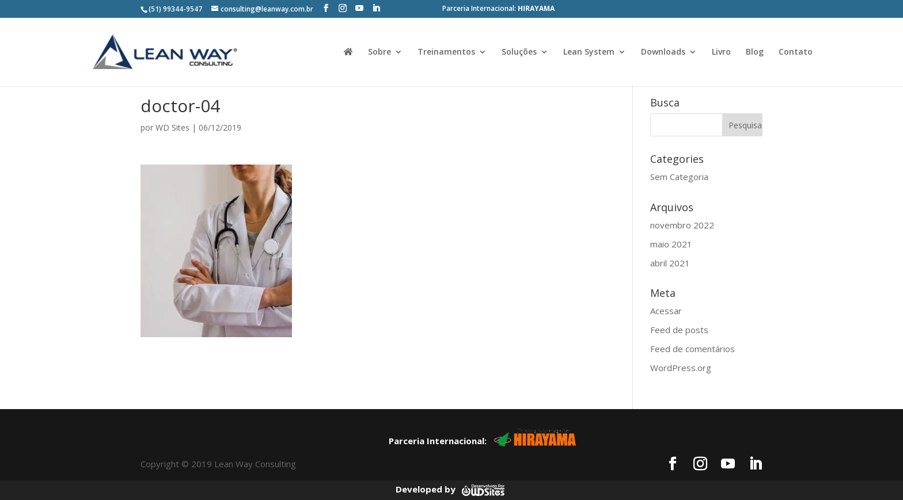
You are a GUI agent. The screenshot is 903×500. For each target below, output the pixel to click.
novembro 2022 (682, 225)
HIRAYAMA (536, 8)
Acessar (666, 310)
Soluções (519, 52)
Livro (721, 52)
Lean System (588, 52)
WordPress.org (680, 367)
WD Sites (172, 127)
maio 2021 (671, 244)
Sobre (379, 52)
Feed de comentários (692, 348)
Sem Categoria (679, 176)
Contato (796, 52)
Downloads (663, 52)
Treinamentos (446, 52)
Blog (755, 52)
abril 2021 (670, 263)
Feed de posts (679, 329)
